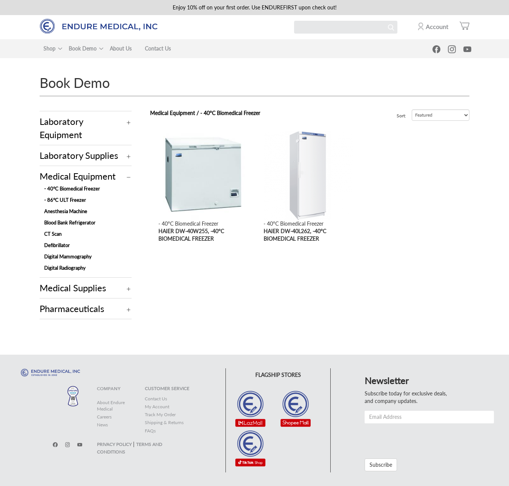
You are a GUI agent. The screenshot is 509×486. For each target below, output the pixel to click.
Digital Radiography (65, 268)
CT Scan (52, 234)
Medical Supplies (73, 287)
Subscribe (380, 464)
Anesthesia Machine (65, 211)
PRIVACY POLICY (114, 444)
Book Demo (83, 48)
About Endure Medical (111, 406)
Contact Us (158, 48)
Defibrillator (57, 245)
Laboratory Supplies (79, 155)
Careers (104, 417)
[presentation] (422, 438)
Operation (129, 122)
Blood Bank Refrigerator (69, 223)
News (102, 425)
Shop (49, 48)
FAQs (150, 431)
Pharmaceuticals (72, 308)
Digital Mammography (68, 257)
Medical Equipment (78, 176)
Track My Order (160, 414)
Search (391, 27)
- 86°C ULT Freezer (65, 200)
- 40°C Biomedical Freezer (72, 189)
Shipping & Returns (164, 422)
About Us (121, 48)
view (163, 134)
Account (437, 26)
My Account (157, 406)
